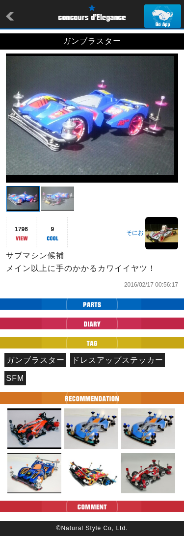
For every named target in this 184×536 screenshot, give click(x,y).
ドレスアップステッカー (117, 360)
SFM (15, 378)
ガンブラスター (35, 360)
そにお (135, 232)
